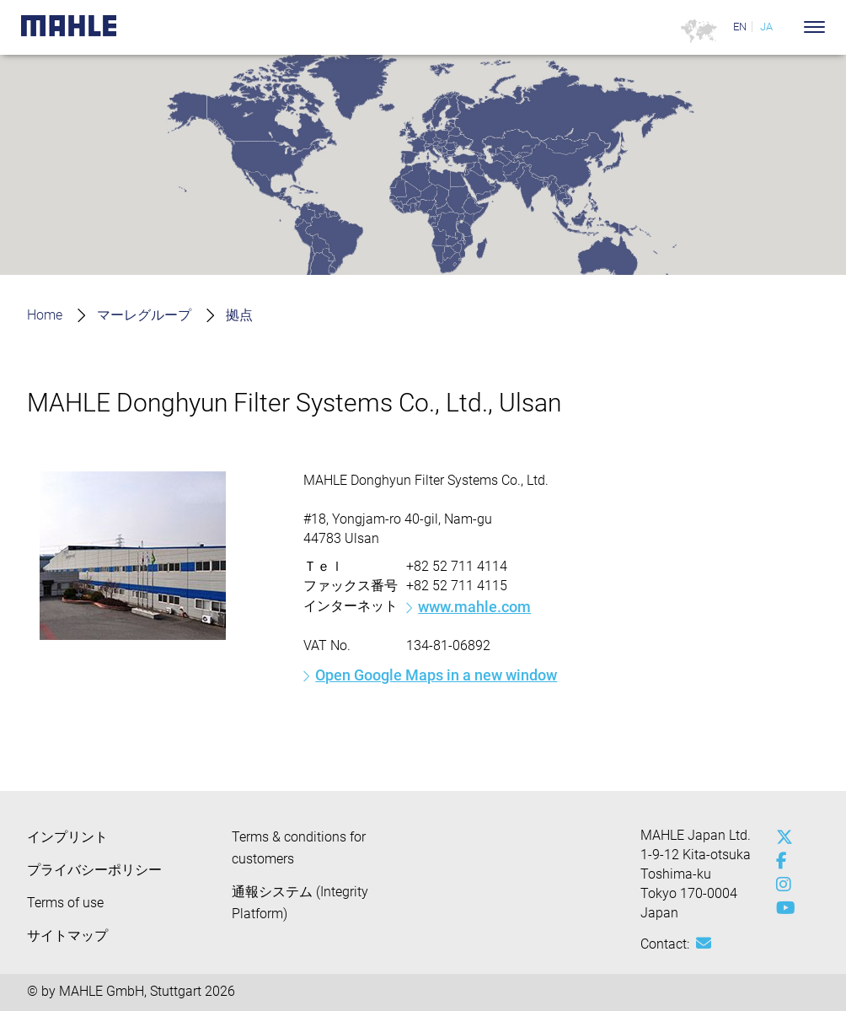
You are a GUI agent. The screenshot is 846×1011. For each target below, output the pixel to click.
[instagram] (780, 884)
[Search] (789, 27)
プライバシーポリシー (94, 870)
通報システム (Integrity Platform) (300, 903)
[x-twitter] (780, 837)
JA (766, 26)
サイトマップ (67, 936)
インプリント (67, 837)
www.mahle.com (474, 607)
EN (740, 26)
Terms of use (65, 903)
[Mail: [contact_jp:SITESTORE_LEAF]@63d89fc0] (704, 944)
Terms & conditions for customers (299, 848)
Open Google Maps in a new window (436, 675)
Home (44, 315)
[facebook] (780, 861)
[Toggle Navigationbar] (814, 27)
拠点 (239, 315)
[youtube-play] (780, 908)
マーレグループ (144, 315)
